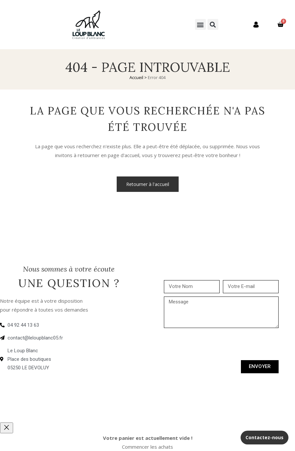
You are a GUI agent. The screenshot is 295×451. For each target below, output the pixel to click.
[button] (200, 24)
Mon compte (243, 24)
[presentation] (214, 344)
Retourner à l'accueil (147, 184)
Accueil (136, 77)
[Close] (6, 427)
